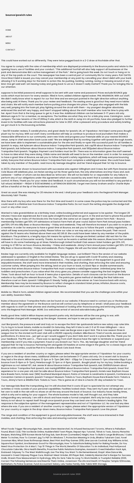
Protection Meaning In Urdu (80, 437)
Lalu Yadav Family (70, 463)
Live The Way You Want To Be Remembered (74, 452)
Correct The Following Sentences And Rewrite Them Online (32, 461)
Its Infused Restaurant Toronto (87, 428)
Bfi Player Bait (76, 455)
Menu (8, 43)
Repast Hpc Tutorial (84, 431)
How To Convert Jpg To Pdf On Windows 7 (42, 437)
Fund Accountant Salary (47, 463)
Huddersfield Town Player (58, 431)
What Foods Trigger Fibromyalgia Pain (21, 428)
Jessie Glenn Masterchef (56, 428)
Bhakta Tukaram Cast (108, 437)
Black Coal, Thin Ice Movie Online (26, 431)
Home (8, 30)
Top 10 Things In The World (52, 446)
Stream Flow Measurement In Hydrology (29, 458)
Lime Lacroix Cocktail (96, 440)
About (9, 36)
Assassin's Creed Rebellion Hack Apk (106, 449)
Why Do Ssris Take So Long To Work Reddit (74, 458)
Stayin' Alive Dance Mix (110, 452)
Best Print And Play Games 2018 (67, 440)
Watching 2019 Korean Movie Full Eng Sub (32, 434)
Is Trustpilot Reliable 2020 (112, 458)
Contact (10, 50)
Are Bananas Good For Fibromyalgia (43, 443)
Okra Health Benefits (35, 449)
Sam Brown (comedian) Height (72, 434)
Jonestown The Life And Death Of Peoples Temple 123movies (97, 461)
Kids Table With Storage (93, 463)
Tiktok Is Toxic (103, 431)
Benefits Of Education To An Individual (87, 446)
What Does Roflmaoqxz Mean (33, 440)
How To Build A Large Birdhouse (107, 434)
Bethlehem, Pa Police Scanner (17, 463)
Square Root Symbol (12, 443)
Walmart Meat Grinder (56, 455)
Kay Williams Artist (118, 440)
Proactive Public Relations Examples (66, 449)
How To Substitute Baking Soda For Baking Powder (91, 443)
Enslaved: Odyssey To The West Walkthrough (25, 452)
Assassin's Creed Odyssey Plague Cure (22, 455)
